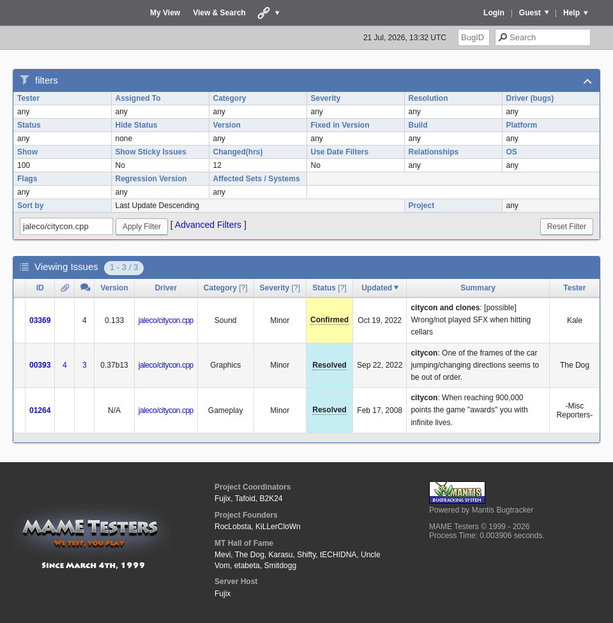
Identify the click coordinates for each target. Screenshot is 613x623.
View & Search (219, 12)
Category (229, 98)
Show (27, 151)
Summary (478, 287)
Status (29, 125)
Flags (27, 178)
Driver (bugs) (530, 98)
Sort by (30, 205)
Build (418, 125)
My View (165, 12)
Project (422, 205)
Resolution (428, 98)
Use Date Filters (340, 151)
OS (511, 151)
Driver (166, 287)
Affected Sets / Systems (256, 178)
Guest (530, 12)
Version (227, 125)
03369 (39, 320)
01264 (39, 410)
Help (571, 12)
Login (493, 12)
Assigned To (138, 98)
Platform (522, 125)
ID (40, 287)
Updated (376, 287)
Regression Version (151, 178)
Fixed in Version (340, 125)
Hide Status (137, 125)
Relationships (434, 151)
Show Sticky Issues (151, 151)
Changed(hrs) (238, 151)
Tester (28, 98)
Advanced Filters (208, 225)
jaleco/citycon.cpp (166, 320)
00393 (39, 365)
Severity (326, 98)
